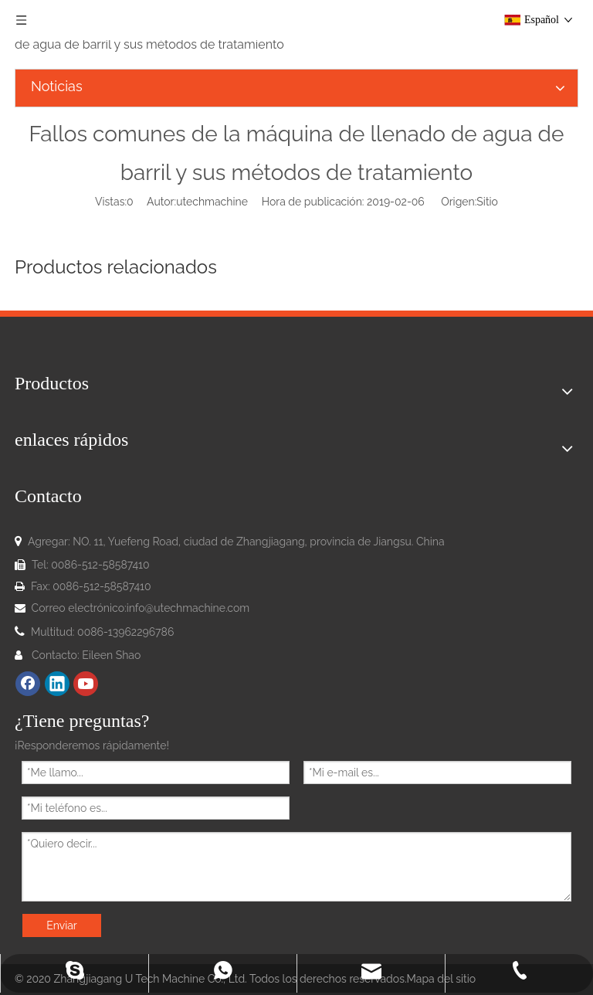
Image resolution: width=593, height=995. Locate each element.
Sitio (487, 201)
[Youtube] (85, 683)
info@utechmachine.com (188, 608)
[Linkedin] (57, 683)
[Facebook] (27, 683)
